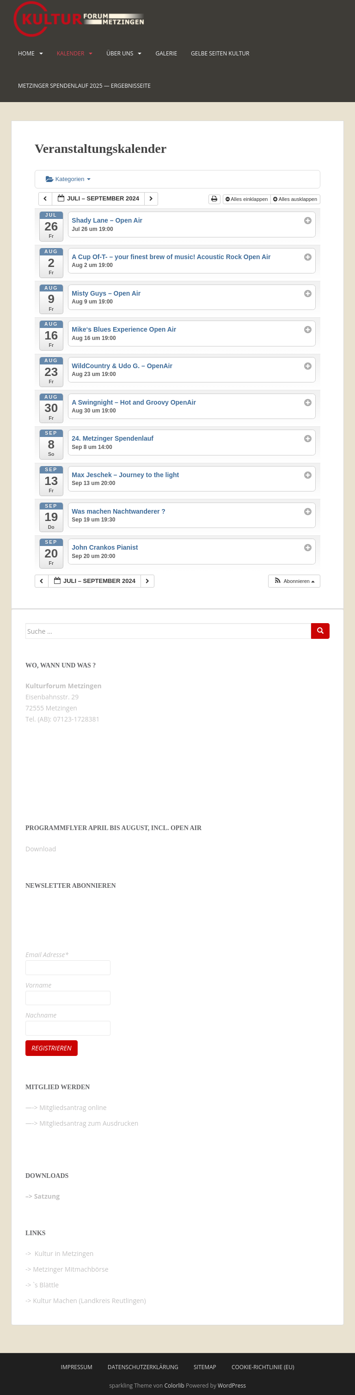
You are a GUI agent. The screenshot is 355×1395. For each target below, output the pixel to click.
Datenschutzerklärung (143, 1367)
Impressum (76, 1367)
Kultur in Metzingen (63, 1253)
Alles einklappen (247, 199)
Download (40, 848)
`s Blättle (46, 1284)
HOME (26, 53)
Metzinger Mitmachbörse (70, 1269)
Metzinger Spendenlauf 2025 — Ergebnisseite (84, 86)
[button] (294, 581)
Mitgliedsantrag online (73, 1107)
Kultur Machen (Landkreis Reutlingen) (89, 1300)
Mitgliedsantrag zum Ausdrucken (88, 1123)
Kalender (71, 53)
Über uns (119, 53)
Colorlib (174, 1385)
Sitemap (205, 1367)
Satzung (47, 1196)
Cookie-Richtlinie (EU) (263, 1367)
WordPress (232, 1385)
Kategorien (68, 179)
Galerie (166, 53)
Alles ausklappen (295, 199)
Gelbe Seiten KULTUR (220, 53)
